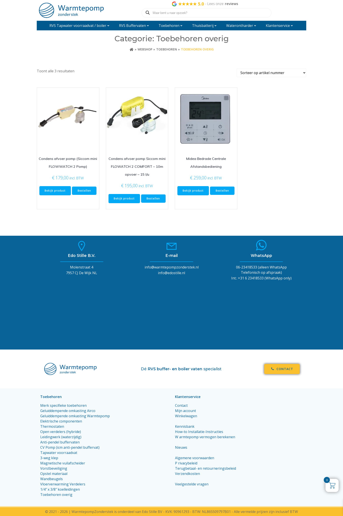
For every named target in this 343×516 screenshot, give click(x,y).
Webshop (145, 49)
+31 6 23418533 (251, 278)
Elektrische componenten (61, 421)
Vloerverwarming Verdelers (62, 484)
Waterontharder (241, 25)
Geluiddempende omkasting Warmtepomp (75, 416)
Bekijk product (55, 190)
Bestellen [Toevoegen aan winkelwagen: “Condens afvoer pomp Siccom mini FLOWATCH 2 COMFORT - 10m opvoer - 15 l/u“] (153, 198)
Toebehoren (171, 25)
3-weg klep (49, 457)
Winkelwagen (186, 416)
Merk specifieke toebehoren (63, 405)
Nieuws (181, 447)
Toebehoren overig (56, 494)
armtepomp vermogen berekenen (207, 437)
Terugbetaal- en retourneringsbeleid (205, 468)
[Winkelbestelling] (271, 72)
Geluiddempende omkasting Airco (67, 410)
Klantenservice (280, 25)
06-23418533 (246, 267)
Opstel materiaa (53, 473)
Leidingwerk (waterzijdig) (60, 437)
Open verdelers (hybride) (60, 431)
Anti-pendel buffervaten (60, 442)
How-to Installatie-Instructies (199, 431)
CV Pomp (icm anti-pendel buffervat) (70, 447)
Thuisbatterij (204, 25)
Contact (181, 405)
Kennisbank (184, 426)
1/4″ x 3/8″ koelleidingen (60, 489)
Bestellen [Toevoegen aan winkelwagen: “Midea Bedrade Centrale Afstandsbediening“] (222, 190)
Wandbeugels (51, 478)
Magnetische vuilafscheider (62, 463)
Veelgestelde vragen (191, 484)
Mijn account (185, 410)
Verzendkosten (187, 473)
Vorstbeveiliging (53, 468)
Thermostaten (52, 426)
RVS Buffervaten (134, 25)
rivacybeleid (187, 463)
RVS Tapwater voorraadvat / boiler (79, 25)
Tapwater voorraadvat (59, 452)
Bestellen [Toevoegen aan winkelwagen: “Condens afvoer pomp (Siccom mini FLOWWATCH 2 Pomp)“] (84, 190)
